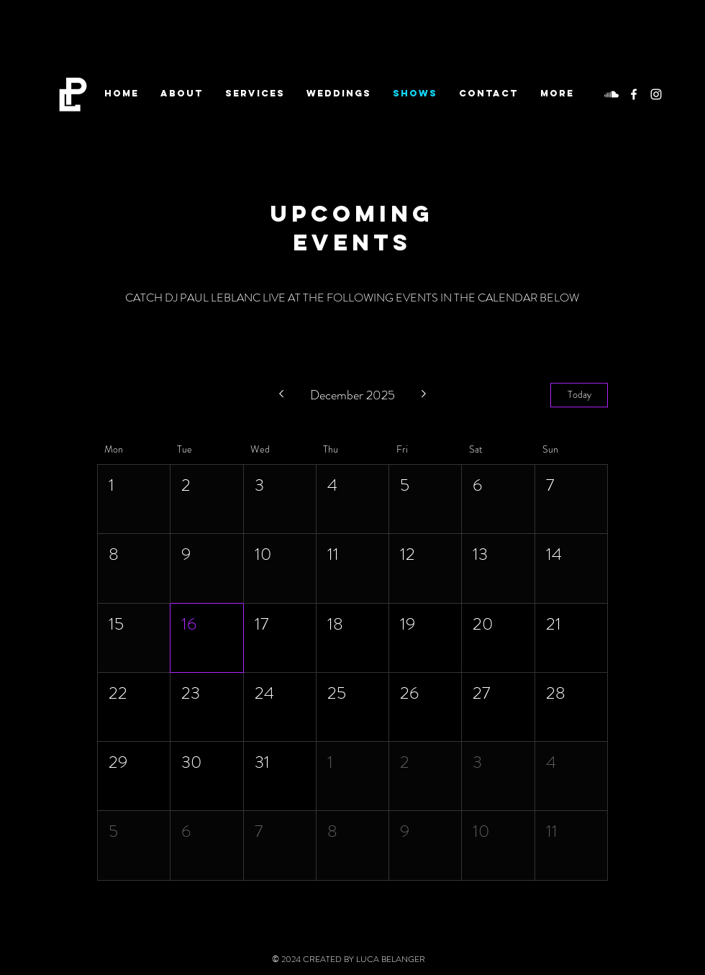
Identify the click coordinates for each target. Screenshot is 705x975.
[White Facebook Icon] (634, 94)
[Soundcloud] (611, 94)
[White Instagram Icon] (656, 94)
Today (579, 395)
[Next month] (424, 395)
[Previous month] (281, 395)
